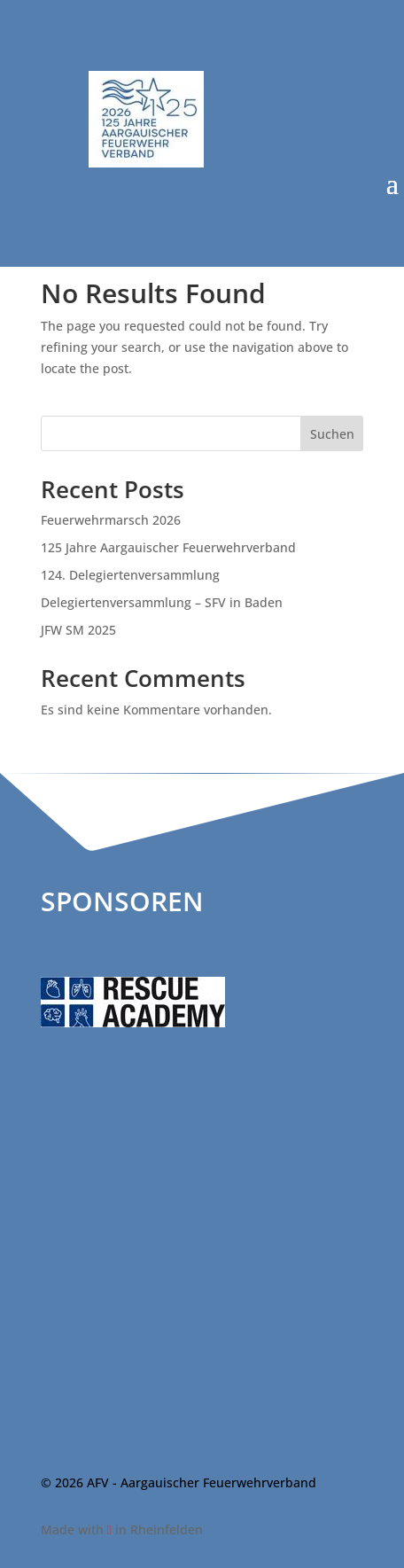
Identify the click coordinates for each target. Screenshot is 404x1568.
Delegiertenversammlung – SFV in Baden (162, 602)
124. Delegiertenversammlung (130, 574)
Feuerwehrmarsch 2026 (111, 519)
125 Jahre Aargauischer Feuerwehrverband (168, 547)
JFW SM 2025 (78, 629)
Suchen (332, 433)
